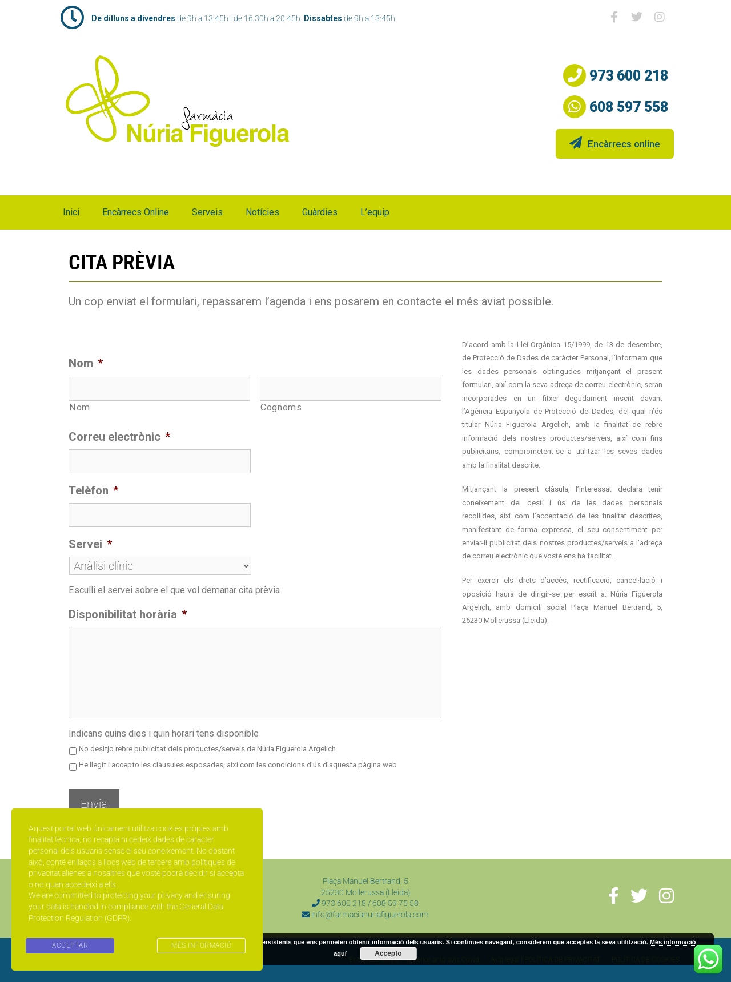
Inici (71, 212)
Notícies (262, 212)
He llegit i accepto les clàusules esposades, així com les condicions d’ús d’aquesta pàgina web (238, 764)
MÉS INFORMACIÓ (201, 945)
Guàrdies (320, 212)
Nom (86, 363)
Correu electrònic (119, 437)
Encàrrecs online (614, 143)
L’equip (374, 212)
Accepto (388, 953)
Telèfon (93, 490)
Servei (90, 544)
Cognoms (281, 407)
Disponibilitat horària (128, 614)
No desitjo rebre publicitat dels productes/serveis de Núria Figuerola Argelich (207, 748)
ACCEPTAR (70, 945)
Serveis (207, 212)
